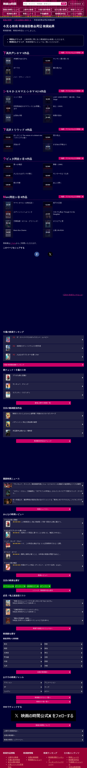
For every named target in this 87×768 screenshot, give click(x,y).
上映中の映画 (27, 9)
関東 (46, 644)
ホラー (46, 691)
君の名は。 (57, 135)
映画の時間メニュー (11, 10)
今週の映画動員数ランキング (14, 365)
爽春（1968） (58, 164)
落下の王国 (57, 203)
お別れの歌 (18, 115)
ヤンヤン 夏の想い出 (61, 59)
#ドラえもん (8, 586)
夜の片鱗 (17, 183)
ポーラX (17, 68)
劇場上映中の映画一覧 (43, 403)
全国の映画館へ (42, 672)
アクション (8, 682)
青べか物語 (18, 164)
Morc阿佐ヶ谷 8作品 (15, 197)
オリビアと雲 (58, 221)
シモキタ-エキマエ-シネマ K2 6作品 (24, 91)
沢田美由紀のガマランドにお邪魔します (27, 107)
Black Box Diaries (20, 230)
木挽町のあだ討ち (20, 59)
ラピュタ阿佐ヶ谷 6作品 (17, 158)
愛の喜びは (57, 68)
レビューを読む (76, 13)
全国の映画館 (33, 757)
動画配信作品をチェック (43, 441)
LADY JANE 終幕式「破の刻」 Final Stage (66, 98)
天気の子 (17, 144)
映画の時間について (43, 725)
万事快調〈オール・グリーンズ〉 (26, 221)
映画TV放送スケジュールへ (43, 628)
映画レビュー (43, 575)
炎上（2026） (58, 106)
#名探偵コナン (32, 586)
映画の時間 (7, 20)
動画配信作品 (59, 13)
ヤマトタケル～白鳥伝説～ (24, 203)
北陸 (46, 657)
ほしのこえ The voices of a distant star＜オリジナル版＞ (28, 136)
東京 (5, 644)
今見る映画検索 (75, 4)
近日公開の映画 (59, 9)
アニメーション (50, 682)
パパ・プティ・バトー (22, 77)
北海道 (6, 653)
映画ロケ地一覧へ (42, 701)
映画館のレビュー (35, 760)
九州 (5, 666)
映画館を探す (11, 13)
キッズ (46, 687)
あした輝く (57, 183)
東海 (46, 648)
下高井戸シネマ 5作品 (16, 53)
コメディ (7, 691)
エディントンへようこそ (23, 212)
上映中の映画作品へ (11, 731)
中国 (5, 661)
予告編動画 (43, 13)
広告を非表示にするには (72, 295)
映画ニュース (27, 13)
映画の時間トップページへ (13, 740)
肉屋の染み (57, 115)
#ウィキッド (19, 586)
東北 (46, 653)
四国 (46, 661)
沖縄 (46, 666)
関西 (5, 648)
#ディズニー (44, 586)
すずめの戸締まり (60, 144)
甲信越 (6, 657)
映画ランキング (76, 9)
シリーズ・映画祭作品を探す (43, 590)
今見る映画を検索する (22, 20)
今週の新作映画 (43, 9)
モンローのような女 (60, 174)
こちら (13, 243)
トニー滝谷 (18, 97)
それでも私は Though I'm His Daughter (64, 213)
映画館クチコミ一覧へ (43, 697)
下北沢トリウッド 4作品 (17, 129)
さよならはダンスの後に (23, 174)
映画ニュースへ (42, 509)
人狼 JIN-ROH (58, 230)
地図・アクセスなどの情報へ (71, 53)
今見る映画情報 (75, 767)
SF (5, 687)
